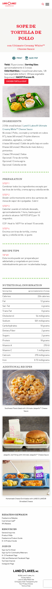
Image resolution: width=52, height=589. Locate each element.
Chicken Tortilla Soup (16, 81)
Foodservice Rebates (10, 518)
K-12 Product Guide (9, 541)
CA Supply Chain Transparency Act (26, 582)
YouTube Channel (8, 561)
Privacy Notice (26, 578)
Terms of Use (26, 586)
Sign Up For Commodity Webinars (15, 553)
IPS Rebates (6, 524)
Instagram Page (8, 564)
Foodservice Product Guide (12, 538)
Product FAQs (7, 535)
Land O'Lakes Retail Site (26, 579)
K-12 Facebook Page (9, 555)
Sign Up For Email (9, 550)
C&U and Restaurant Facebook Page (15, 558)
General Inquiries (8, 533)
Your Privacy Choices (26, 584)
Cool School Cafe (8, 521)
